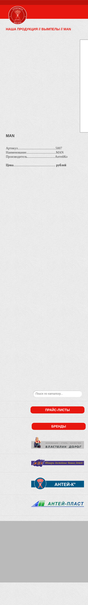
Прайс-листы (57, 410)
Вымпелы (51, 29)
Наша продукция (22, 29)
